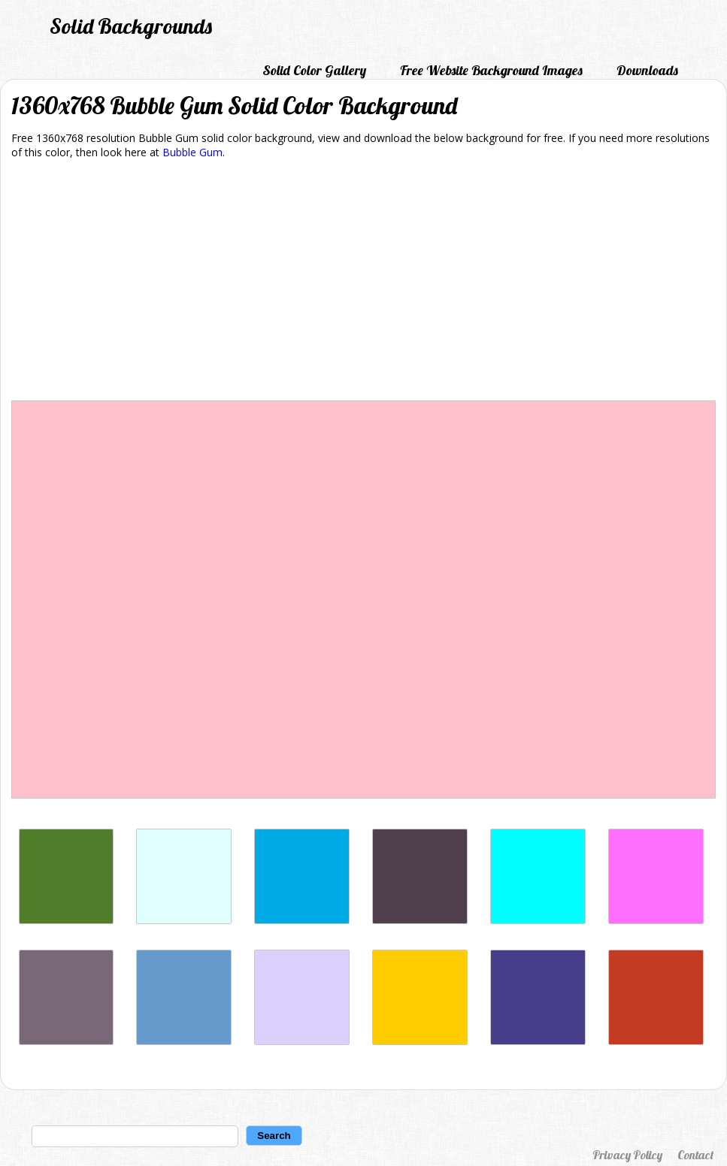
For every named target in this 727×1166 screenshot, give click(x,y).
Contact (695, 1154)
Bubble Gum (192, 152)
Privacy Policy (627, 1154)
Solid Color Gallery (314, 70)
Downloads (647, 70)
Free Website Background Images (491, 70)
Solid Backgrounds (131, 26)
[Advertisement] (363, 282)
